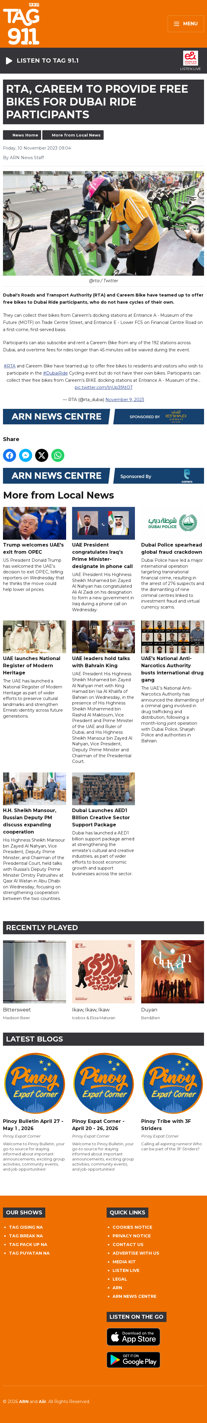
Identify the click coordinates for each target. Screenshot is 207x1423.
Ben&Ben (150, 1017)
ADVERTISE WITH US (136, 1253)
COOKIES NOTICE (132, 1227)
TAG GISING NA (26, 1227)
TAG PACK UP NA (28, 1244)
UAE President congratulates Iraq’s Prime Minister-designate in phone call (103, 538)
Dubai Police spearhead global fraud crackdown (172, 531)
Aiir (42, 1401)
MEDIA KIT (124, 1261)
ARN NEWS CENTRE (134, 1296)
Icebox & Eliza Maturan (93, 1017)
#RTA (9, 366)
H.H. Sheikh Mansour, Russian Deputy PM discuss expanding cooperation (34, 803)
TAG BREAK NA (26, 1236)
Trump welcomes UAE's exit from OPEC (34, 531)
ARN (117, 1287)
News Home (25, 135)
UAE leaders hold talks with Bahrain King (103, 644)
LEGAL (120, 1279)
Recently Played (42, 927)
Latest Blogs (34, 1039)
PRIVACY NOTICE (132, 1236)
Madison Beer (16, 1017)
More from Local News (76, 135)
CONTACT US (128, 1244)
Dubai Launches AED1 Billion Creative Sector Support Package (103, 799)
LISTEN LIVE (126, 1270)
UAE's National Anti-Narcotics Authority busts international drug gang (172, 651)
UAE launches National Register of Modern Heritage (34, 648)
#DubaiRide (55, 373)
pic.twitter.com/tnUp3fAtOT (104, 387)
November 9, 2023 (124, 399)
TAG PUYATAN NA (29, 1253)
